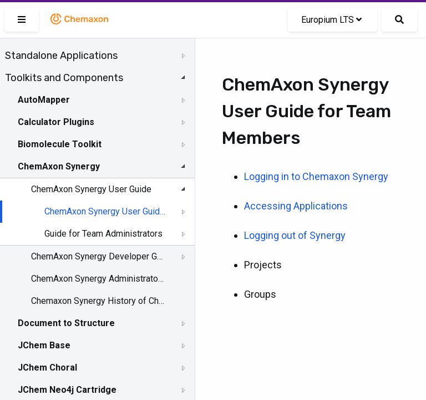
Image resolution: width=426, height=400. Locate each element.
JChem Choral (47, 367)
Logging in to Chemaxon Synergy (316, 176)
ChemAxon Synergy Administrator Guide (98, 278)
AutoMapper (44, 99)
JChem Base (44, 345)
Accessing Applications (296, 206)
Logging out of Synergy (295, 235)
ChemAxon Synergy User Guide (91, 189)
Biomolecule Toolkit (60, 144)
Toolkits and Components (64, 78)
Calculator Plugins (56, 122)
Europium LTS (331, 19)
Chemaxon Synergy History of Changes (98, 301)
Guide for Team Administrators (103, 233)
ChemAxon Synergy (59, 166)
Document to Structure (66, 323)
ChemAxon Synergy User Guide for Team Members (106, 211)
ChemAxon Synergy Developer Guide (98, 256)
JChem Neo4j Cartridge (67, 389)
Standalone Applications (61, 55)
